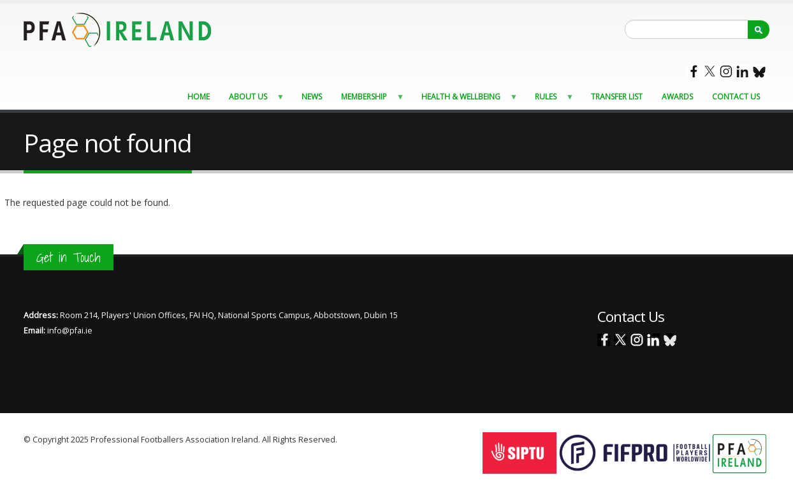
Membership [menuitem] (368, 99)
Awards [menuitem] (677, 96)
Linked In (742, 71)
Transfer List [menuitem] (617, 96)
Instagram (726, 71)
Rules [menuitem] (550, 99)
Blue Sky (759, 71)
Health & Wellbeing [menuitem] (466, 99)
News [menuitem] (312, 96)
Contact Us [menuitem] (736, 96)
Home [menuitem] (198, 96)
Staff (347, 439)
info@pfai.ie (69, 330)
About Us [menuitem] (252, 99)
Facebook (693, 71)
